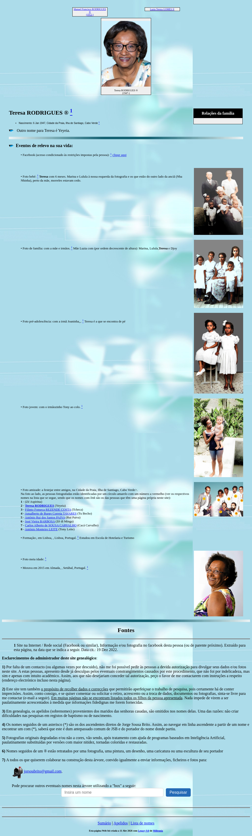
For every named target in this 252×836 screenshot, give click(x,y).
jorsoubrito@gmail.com (37, 771)
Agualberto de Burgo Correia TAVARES (51, 513)
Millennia (158, 830)
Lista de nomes (142, 823)
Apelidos (120, 823)
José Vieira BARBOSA (40, 521)
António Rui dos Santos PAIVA (45, 517)
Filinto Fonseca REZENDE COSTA (48, 509)
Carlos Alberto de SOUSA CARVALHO (51, 525)
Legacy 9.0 (143, 830)
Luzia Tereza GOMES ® (162, 9)
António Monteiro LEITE (41, 529)
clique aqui (119, 155)
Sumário (104, 823)
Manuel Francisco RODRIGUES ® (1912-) (90, 12)
